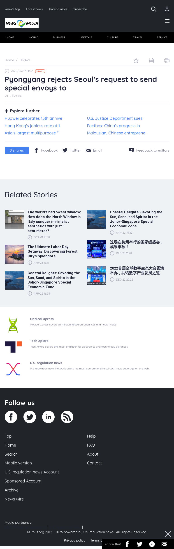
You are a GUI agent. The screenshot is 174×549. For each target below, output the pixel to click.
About (93, 455)
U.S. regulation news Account (33, 474)
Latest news (35, 9)
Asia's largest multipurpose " (32, 133)
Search (11, 455)
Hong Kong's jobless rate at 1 (32, 126)
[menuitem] (11, 38)
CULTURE (112, 38)
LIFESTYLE (86, 38)
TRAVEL (137, 38)
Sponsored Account (24, 483)
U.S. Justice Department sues (114, 119)
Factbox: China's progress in (113, 126)
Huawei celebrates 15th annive (33, 119)
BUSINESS (59, 38)
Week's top (13, 9)
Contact (94, 465)
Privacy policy (74, 543)
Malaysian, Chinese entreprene (116, 133)
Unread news (59, 9)
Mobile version (19, 465)
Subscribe (82, 9)
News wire (15, 502)
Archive (12, 493)
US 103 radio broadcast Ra (26, 530)
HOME (11, 38)
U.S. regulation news (65, 530)
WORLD (34, 38)
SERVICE (162, 38)
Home (11, 446)
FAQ (91, 446)
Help (91, 437)
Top (8, 437)
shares (17, 151)
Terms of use (100, 543)
